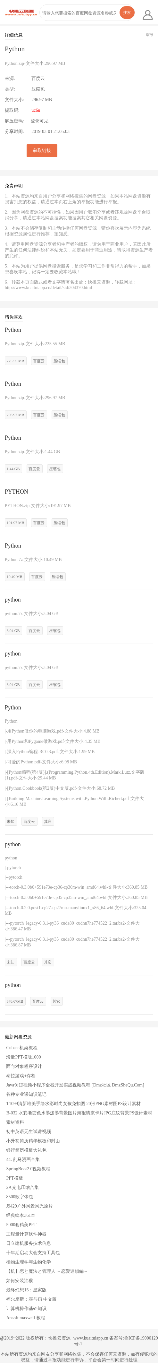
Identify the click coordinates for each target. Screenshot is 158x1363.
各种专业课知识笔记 (26, 1094)
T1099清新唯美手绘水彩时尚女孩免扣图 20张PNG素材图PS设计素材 (73, 1103)
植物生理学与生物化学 (28, 1262)
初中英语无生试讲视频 (28, 1131)
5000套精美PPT (21, 1224)
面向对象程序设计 (24, 1066)
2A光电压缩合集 (22, 1187)
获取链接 (42, 150)
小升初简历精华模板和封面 (33, 1141)
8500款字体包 (19, 1196)
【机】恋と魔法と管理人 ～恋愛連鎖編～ (47, 1271)
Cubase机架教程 (21, 1047)
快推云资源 (59, 1338)
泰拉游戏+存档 (21, 1075)
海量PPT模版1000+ (24, 1057)
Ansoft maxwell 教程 (25, 1317)
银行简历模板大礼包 (26, 1150)
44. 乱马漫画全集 (23, 1159)
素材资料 (15, 1122)
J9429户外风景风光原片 (29, 1206)
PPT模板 (14, 1178)
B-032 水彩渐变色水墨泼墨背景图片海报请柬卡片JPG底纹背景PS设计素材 (79, 1113)
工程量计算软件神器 (26, 1234)
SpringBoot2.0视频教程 (28, 1168)
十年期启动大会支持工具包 (33, 1252)
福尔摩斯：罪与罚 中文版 (31, 1299)
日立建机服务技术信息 (28, 1243)
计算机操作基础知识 (26, 1308)
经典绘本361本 (20, 1215)
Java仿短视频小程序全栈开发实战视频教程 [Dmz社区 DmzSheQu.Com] (75, 1085)
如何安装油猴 (19, 1280)
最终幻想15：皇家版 (26, 1290)
